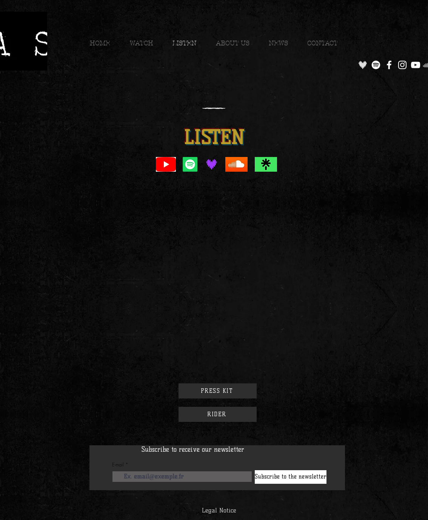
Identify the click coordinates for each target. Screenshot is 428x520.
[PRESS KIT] (218, 390)
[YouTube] (415, 65)
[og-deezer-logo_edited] (362, 65)
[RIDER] (218, 414)
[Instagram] (402, 65)
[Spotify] (376, 65)
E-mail (118, 464)
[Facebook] (389, 65)
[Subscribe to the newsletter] (290, 477)
